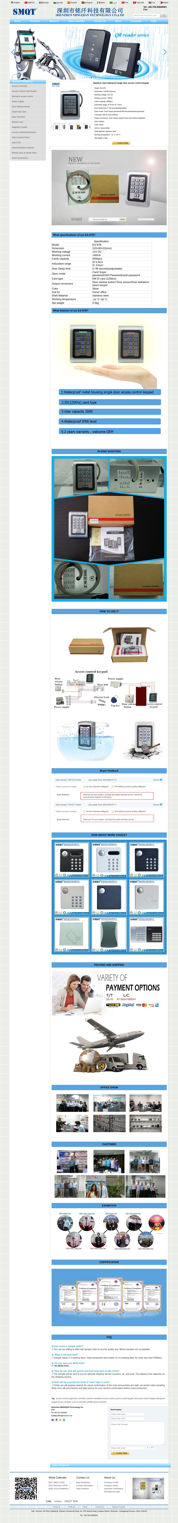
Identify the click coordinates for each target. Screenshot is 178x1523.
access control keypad (124, 1398)
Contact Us (100, 21)
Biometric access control (22, 96)
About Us (54, 21)
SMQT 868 (71, 1501)
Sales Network (82, 1488)
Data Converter (18, 117)
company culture (111, 1485)
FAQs (153, 21)
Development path (112, 1492)
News (118, 21)
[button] (82, 77)
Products (35, 21)
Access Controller (19, 86)
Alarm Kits (16, 142)
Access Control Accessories (24, 132)
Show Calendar (77, 21)
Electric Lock (17, 122)
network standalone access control (101, 1398)
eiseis (58, 1501)
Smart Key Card (19, 112)
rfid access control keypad (144, 1398)
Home (17, 21)
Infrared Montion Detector (23, 148)
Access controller (79, 1402)
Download (136, 21)
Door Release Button (21, 106)
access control (62, 1398)
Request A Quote (118, 1507)
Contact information (84, 1485)
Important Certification (113, 1488)
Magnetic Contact (19, 127)
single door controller (77, 1398)
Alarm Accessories (20, 158)
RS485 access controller (97, 1402)
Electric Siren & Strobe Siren (24, 153)
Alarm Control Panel (20, 137)
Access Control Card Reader (24, 91)
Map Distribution (83, 1482)
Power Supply (18, 101)
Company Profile (111, 1482)
